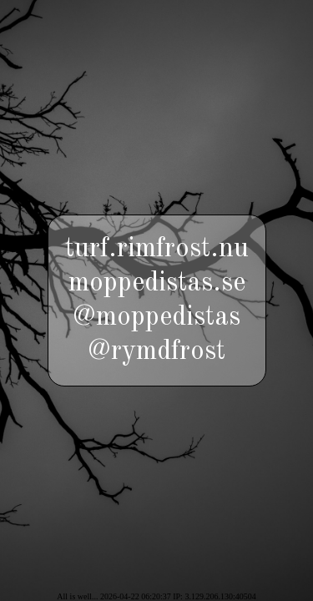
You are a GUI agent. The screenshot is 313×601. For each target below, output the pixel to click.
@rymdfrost (156, 352)
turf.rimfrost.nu (157, 249)
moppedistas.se (156, 283)
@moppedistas (156, 317)
